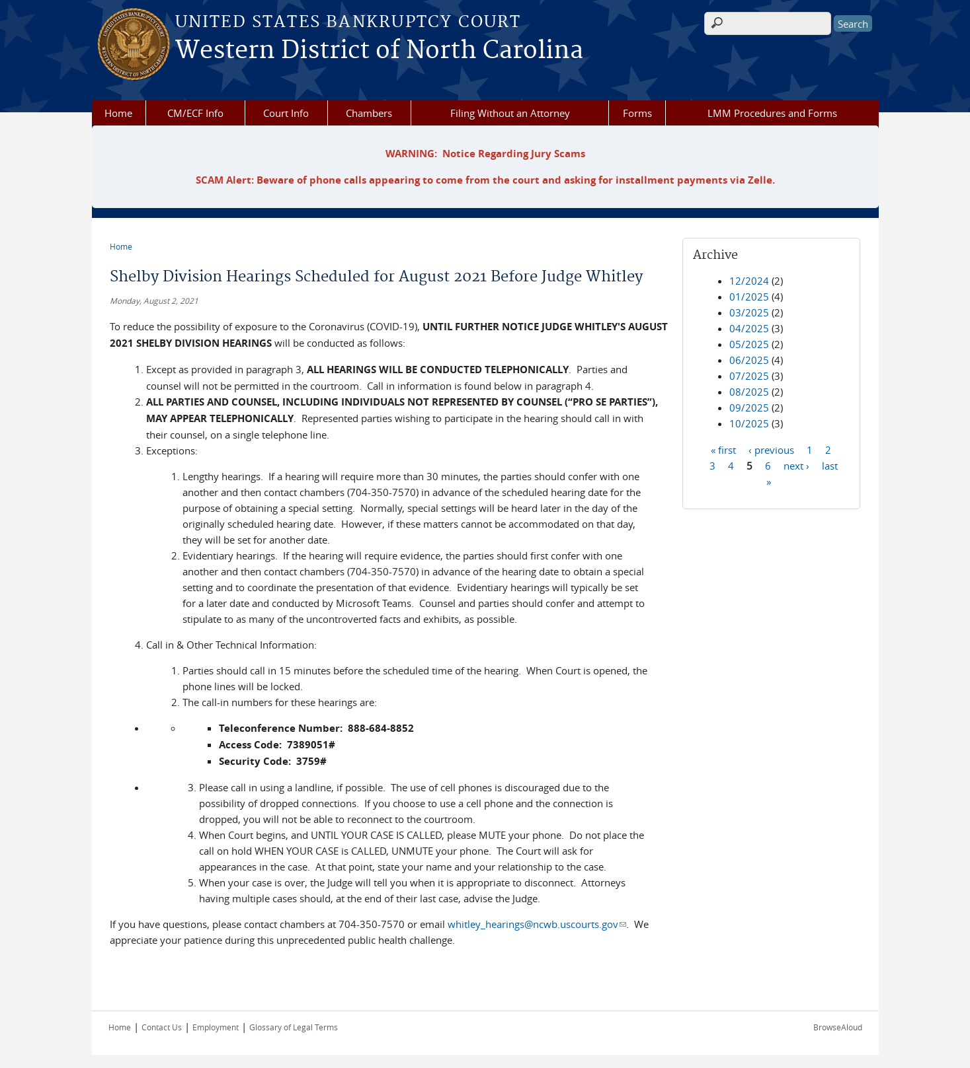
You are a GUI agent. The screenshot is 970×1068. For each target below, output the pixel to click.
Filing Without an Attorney (510, 113)
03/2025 (749, 312)
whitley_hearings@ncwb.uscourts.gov (537, 924)
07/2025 (749, 375)
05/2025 (749, 344)
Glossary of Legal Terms (293, 1027)
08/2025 (749, 391)
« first (723, 449)
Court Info (286, 113)
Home (118, 113)
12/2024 (749, 280)
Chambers (369, 113)
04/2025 (749, 328)
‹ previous (771, 449)
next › (796, 465)
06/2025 (749, 360)
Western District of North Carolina (379, 51)
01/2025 (749, 296)
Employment (215, 1027)
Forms (637, 113)
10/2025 (749, 423)
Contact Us (161, 1027)
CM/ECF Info (195, 113)
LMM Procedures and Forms (772, 113)
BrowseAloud (837, 1027)
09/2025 (749, 407)
